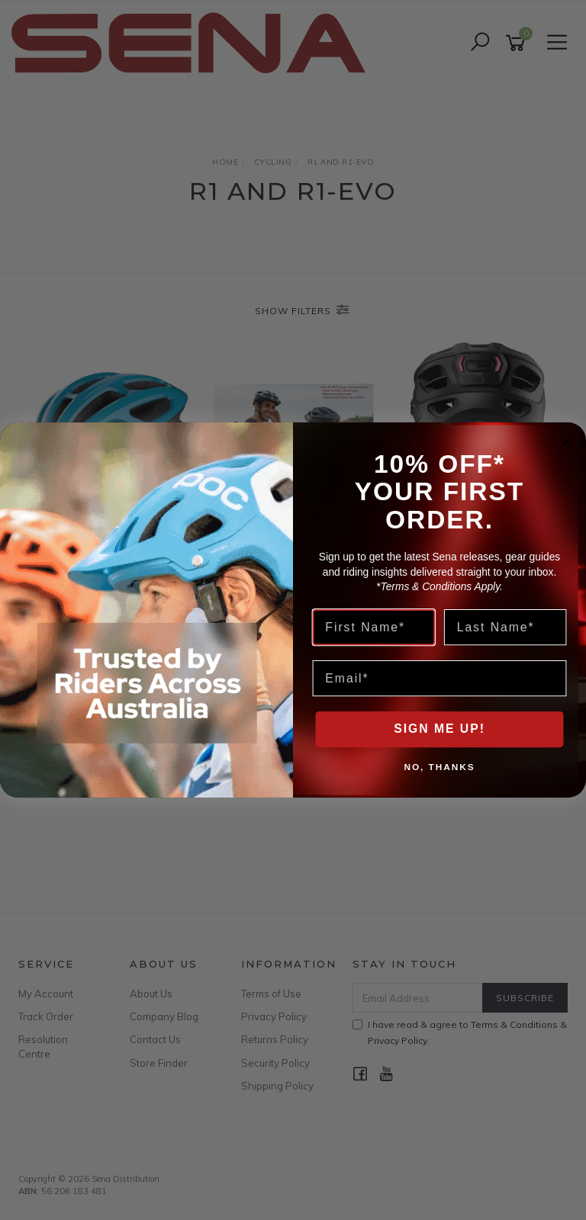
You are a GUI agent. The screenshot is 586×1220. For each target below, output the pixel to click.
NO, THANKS (439, 766)
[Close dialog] (567, 441)
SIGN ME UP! (439, 729)
